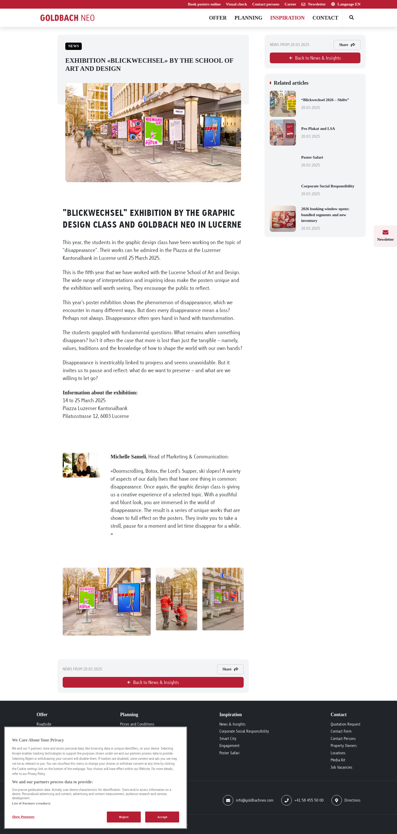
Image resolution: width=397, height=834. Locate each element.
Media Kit (338, 759)
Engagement (229, 745)
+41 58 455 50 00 (302, 800)
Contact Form (341, 731)
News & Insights (232, 724)
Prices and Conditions (137, 724)
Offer (218, 18)
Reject (124, 817)
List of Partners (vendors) (31, 803)
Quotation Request (345, 724)
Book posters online (204, 4)
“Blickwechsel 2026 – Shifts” (330, 104)
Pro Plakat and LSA (330, 133)
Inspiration (287, 18)
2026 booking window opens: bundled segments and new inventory (330, 219)
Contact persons (265, 4)
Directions (345, 800)
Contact (325, 18)
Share (230, 669)
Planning (248, 18)
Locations (338, 752)
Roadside (44, 724)
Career (290, 4)
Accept (162, 817)
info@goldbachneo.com (248, 800)
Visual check (236, 4)
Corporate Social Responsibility (330, 190)
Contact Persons (343, 738)
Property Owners (344, 745)
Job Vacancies (341, 767)
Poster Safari (330, 161)
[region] (95, 778)
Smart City (227, 738)
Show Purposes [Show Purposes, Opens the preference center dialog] (23, 817)
